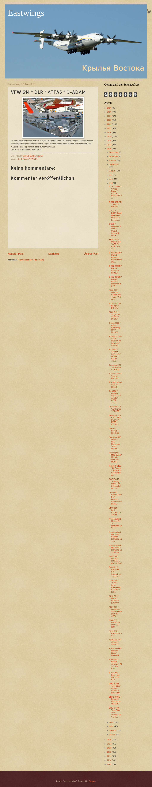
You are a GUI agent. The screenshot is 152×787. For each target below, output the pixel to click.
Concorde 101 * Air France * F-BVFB (115, 367)
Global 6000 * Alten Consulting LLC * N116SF (115, 327)
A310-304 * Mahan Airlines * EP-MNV (114, 599)
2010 (109, 760)
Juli (111, 175)
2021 (109, 128)
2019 (109, 136)
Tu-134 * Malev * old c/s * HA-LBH (115, 376)
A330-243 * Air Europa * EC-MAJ (115, 305)
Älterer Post (91, 253)
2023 (109, 120)
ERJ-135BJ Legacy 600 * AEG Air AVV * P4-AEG (115, 244)
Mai (111, 183)
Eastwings (26, 13)
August (112, 171)
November (114, 156)
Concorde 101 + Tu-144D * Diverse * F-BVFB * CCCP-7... (115, 420)
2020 (109, 132)
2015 (109, 740)
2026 (109, 108)
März (111, 726)
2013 (109, 748)
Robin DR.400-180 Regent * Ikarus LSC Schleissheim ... (115, 470)
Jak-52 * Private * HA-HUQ (114, 430)
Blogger (92, 781)
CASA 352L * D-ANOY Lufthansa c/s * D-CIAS (115, 559)
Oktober (113, 160)
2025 (109, 112)
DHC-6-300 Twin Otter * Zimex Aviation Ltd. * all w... (115, 712)
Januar (112, 734)
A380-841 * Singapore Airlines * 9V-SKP (114, 315)
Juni (111, 179)
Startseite (54, 253)
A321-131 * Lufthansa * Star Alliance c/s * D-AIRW (115, 611)
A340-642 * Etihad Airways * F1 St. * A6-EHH (115, 664)
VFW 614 (33, 159)
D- (19, 159)
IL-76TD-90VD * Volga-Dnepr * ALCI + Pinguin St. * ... (115, 192)
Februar (113, 730)
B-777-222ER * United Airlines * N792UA (115, 269)
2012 (109, 752)
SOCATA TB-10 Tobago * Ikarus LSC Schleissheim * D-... (115, 483)
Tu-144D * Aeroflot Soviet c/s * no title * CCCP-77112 (115, 355)
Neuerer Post (15, 253)
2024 (109, 116)
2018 (109, 140)
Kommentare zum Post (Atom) (31, 260)
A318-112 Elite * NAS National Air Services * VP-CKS (115, 341)
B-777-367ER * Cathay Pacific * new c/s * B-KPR (115, 281)
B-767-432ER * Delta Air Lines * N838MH (115, 651)
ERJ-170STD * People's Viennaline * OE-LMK (115, 700)
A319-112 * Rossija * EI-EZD (115, 633)
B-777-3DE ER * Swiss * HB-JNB (115, 204)
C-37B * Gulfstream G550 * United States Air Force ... (115, 229)
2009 (109, 764)
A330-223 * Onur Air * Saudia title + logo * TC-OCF (115, 294)
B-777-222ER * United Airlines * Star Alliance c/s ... (115, 257)
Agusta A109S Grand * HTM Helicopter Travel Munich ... (115, 443)
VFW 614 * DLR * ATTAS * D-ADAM (115, 511)
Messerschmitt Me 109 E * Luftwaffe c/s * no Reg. (115, 548)
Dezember (114, 152)
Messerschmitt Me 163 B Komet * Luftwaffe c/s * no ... (115, 536)
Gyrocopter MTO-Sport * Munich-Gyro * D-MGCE (115, 457)
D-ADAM (24, 159)
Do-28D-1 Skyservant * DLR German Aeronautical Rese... (115, 498)
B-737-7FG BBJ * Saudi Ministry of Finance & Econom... (115, 215)
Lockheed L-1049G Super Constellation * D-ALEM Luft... (115, 586)
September (114, 164)
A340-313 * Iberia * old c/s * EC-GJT (114, 623)
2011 (109, 756)
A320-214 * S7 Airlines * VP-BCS (115, 642)
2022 (109, 124)
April (111, 722)
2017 (109, 144)
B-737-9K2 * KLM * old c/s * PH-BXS (114, 676)
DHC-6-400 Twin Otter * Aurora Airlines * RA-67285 (115, 688)
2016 (109, 149)
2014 (109, 744)
